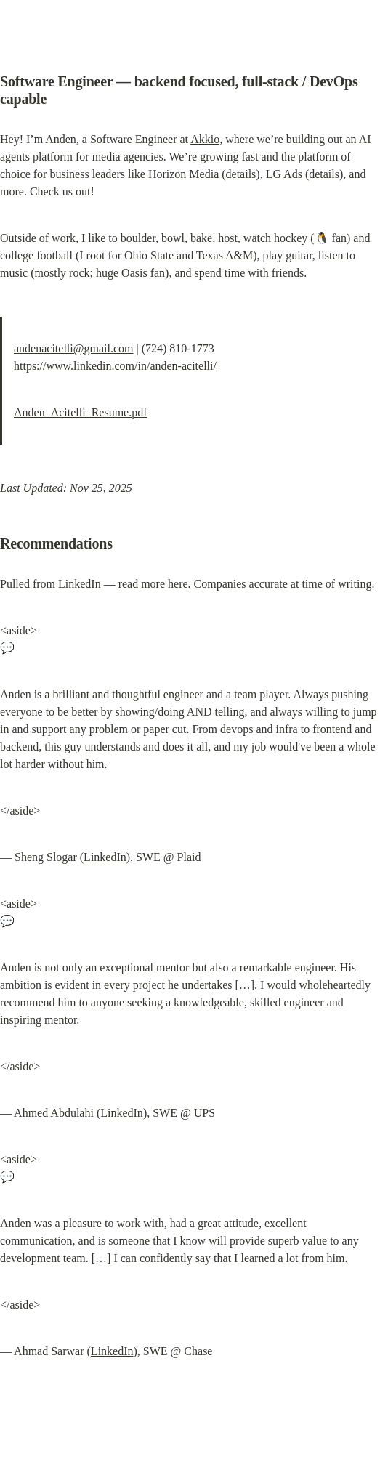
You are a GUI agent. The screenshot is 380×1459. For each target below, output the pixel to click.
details (241, 174)
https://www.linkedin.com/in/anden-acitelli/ (115, 366)
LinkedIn (105, 857)
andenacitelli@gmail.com (73, 348)
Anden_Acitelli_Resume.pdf (80, 412)
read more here (153, 584)
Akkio (204, 139)
